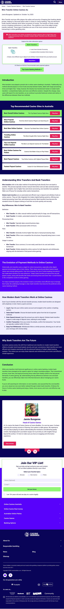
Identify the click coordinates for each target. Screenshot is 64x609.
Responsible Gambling (33, 546)
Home (3, 6)
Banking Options (33, 523)
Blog (34, 552)
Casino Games (33, 518)
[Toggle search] (54, 2)
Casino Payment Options (14, 6)
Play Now (55, 113)
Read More (32, 60)
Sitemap (6, 556)
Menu (60, 2)
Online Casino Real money (13, 509)
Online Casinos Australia (33, 504)
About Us (33, 540)
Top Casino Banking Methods (32, 69)
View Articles (10, 443)
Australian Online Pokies (33, 513)
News (5, 552)
